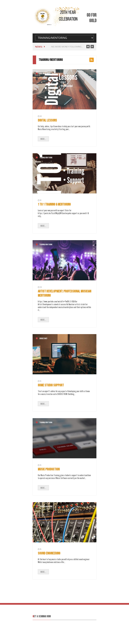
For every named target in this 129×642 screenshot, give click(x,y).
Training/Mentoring (45, 158)
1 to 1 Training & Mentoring (54, 204)
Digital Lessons (47, 120)
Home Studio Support (51, 385)
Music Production (49, 469)
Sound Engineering (49, 553)
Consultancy (43, 338)
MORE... (43, 138)
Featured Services (44, 74)
